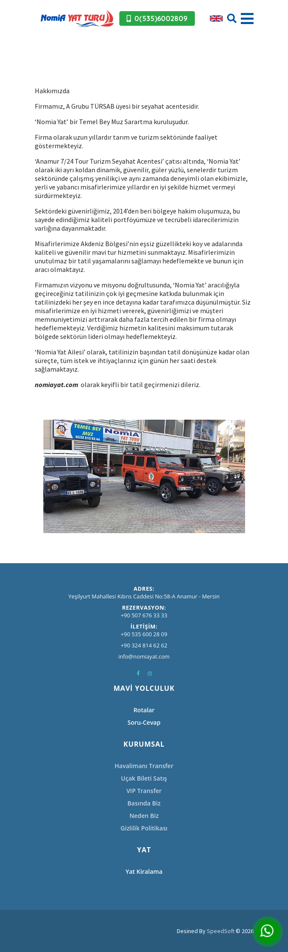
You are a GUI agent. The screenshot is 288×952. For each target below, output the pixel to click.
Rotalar (144, 710)
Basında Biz (144, 803)
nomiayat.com (56, 384)
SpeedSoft (220, 931)
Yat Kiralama (143, 871)
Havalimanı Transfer (144, 766)
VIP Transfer (143, 791)
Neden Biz (143, 816)
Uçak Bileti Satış (144, 778)
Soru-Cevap (144, 722)
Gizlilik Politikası (144, 828)
